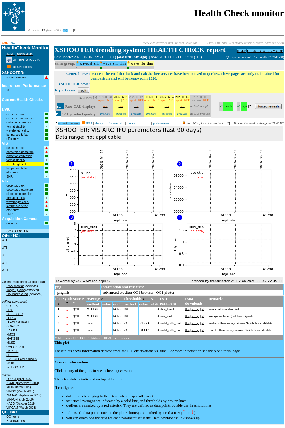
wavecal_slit (89, 63)
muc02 (221, 57)
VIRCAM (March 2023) (21, 407)
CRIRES (12, 305)
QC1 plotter (165, 292)
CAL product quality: (79, 114)
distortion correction (19, 122)
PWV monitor (15, 286)
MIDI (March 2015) (18, 387)
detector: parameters (19, 118)
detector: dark (15, 185)
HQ (65, 30)
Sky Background (17, 294)
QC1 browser (143, 292)
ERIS (9, 310)
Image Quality (15, 290)
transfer (228, 106)
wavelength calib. (17, 130)
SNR (9, 176)
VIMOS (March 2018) (20, 391)
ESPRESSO (14, 314)
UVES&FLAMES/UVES (21, 359)
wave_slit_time (114, 63)
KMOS (10, 334)
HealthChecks (15, 420)
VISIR (10, 363)
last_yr (195, 309)
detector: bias (15, 114)
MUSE (10, 342)
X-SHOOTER (15, 367)
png (60, 292)
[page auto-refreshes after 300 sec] (163, 42)
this (187, 309)
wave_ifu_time (142, 63)
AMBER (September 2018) (23, 395)
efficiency (12, 138)
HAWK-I (11, 330)
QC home (12, 416)
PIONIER (12, 351)
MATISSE (12, 338)
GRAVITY (12, 326)
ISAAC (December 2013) (22, 383)
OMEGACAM (15, 346)
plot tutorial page (227, 351)
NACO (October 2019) (20, 403)
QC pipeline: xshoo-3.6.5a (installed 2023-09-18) (255, 57)
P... (58, 114)
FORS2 (11, 318)
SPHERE (12, 355)
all (203, 309)
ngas (244, 106)
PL (44, 30)
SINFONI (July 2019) (20, 399)
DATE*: (85, 97)
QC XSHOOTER (17, 231)
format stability (15, 126)
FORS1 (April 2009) (19, 379)
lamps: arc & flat (17, 134)
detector (11, 223)
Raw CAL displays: (81, 106)
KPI (8, 90)
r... (59, 106)
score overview (16, 77)
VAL (126, 323)
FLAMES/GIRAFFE (19, 322)
